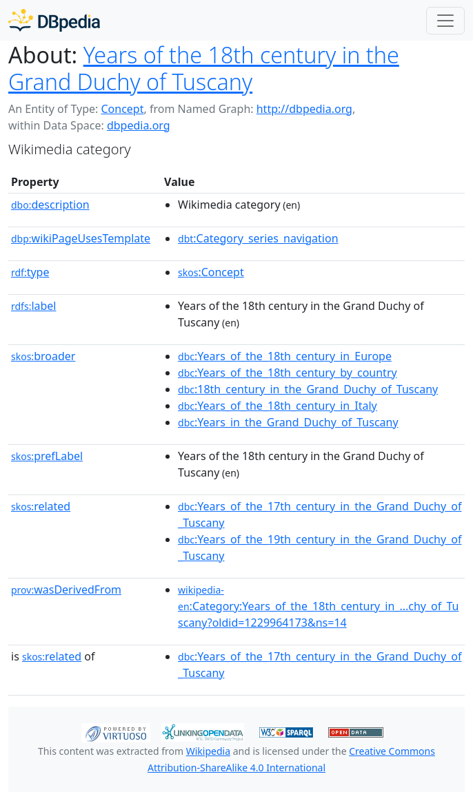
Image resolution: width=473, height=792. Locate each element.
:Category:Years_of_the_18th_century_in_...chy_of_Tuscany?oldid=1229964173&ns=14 (318, 606)
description (50, 204)
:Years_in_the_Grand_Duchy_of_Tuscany (288, 422)
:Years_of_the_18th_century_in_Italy (277, 405)
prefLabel (47, 455)
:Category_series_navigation (258, 238)
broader (43, 356)
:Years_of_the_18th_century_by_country (287, 372)
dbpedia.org (138, 125)
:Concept (211, 272)
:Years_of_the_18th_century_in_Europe (285, 356)
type (30, 272)
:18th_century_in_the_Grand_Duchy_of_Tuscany (308, 389)
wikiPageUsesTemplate (80, 238)
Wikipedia (208, 751)
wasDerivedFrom (66, 589)
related (40, 506)
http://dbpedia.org (304, 108)
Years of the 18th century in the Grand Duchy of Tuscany (203, 67)
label (34, 305)
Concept (122, 108)
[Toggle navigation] (445, 20)
